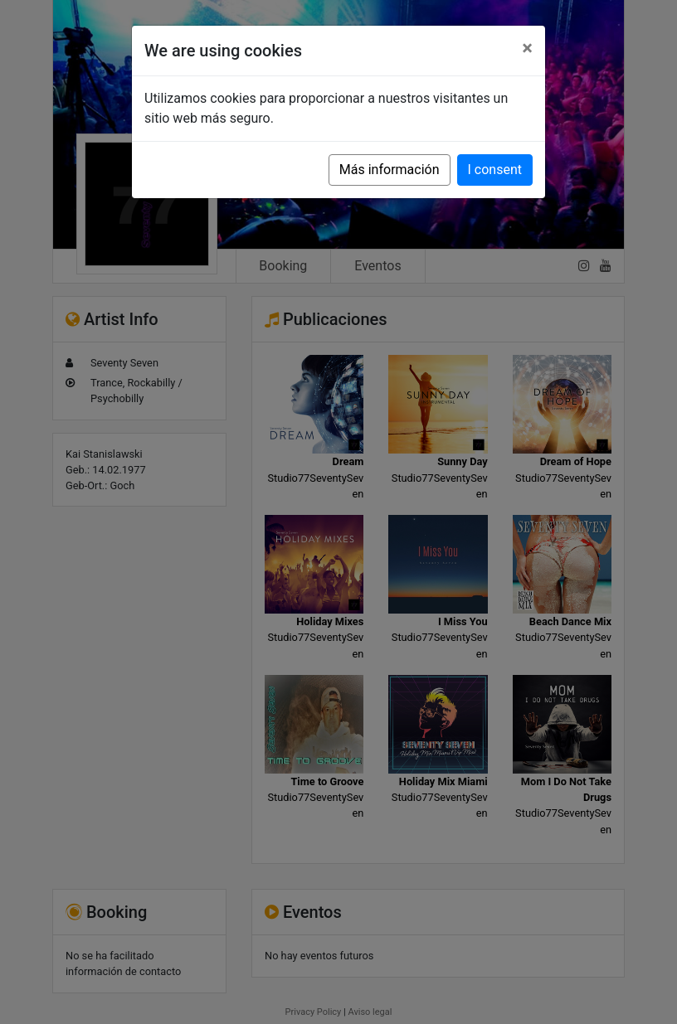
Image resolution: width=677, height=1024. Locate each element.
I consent (495, 169)
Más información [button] (389, 169)
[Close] (527, 48)
